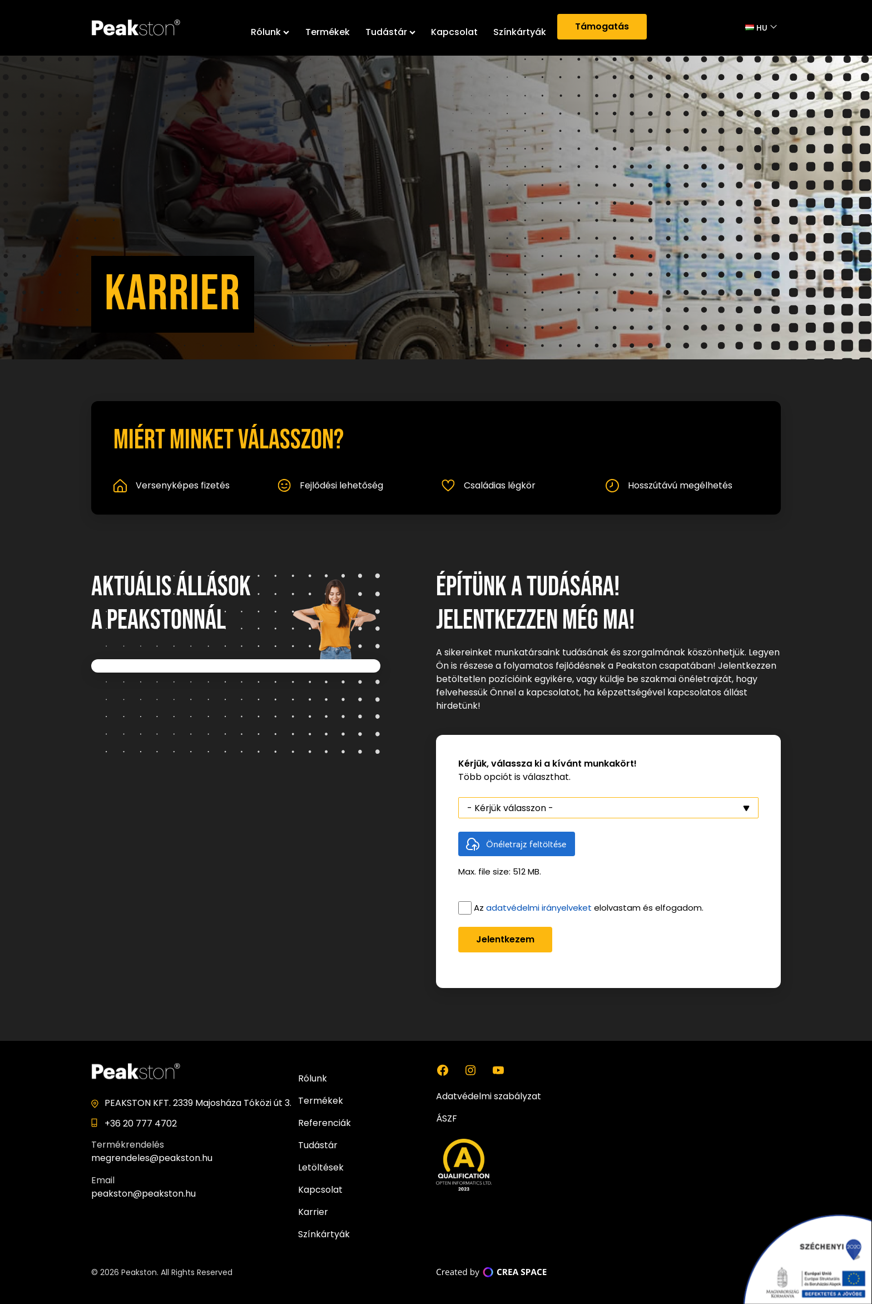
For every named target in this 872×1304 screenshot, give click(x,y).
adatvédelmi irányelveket (539, 907)
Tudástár (390, 32)
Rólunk (270, 32)
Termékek (327, 32)
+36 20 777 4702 (141, 1123)
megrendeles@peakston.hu (151, 1158)
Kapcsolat (454, 32)
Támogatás (602, 26)
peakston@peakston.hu (143, 1193)
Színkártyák (519, 32)
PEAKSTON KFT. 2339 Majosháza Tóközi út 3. (198, 1103)
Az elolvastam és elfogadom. (588, 907)
